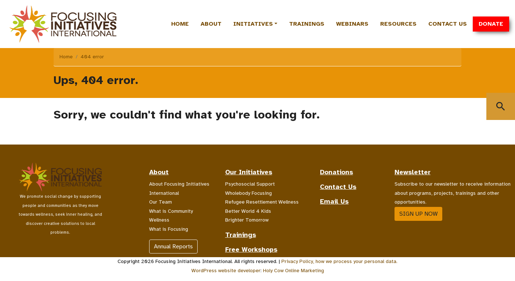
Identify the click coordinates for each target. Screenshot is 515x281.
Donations (336, 172)
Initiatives (253, 24)
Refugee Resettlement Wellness (262, 202)
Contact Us (447, 24)
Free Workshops (251, 249)
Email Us (334, 201)
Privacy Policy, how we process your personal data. (339, 261)
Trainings (306, 24)
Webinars (352, 24)
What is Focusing (168, 229)
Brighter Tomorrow (247, 220)
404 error (92, 57)
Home (180, 24)
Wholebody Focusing (248, 193)
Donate (491, 24)
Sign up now (418, 214)
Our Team (160, 202)
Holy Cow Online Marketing (293, 270)
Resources (398, 24)
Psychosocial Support (250, 184)
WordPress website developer (225, 270)
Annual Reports (173, 246)
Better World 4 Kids (248, 211)
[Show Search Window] (500, 106)
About (211, 24)
